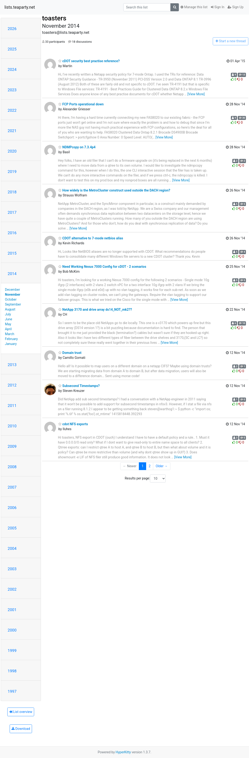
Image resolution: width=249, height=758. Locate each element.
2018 (12, 192)
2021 (12, 130)
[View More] (196, 94)
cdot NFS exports (73, 424)
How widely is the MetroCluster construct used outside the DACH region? (114, 190)
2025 (12, 49)
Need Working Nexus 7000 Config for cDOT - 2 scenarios (102, 266)
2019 (12, 171)
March (9, 334)
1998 (12, 671)
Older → (162, 466)
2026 (12, 28)
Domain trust (69, 353)
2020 (12, 151)
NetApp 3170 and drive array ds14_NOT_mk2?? (95, 309)
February (11, 339)
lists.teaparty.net (19, 7)
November (12, 294)
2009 (12, 446)
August (10, 309)
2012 (12, 385)
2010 (12, 426)
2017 (12, 212)
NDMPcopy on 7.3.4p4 (77, 147)
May (8, 324)
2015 (12, 253)
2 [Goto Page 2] (150, 466)
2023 (12, 90)
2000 (12, 630)
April (8, 329)
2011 (12, 405)
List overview (20, 712)
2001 (12, 609)
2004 (12, 548)
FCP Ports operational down (81, 104)
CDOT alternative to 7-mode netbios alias (90, 238)
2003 (12, 569)
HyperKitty (123, 752)
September (13, 304)
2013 (12, 364)
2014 (12, 273)
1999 (12, 650)
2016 (12, 232)
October (10, 299)
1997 (12, 691)
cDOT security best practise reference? (89, 61)
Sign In (218, 7)
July (8, 314)
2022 (12, 110)
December (12, 289)
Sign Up (235, 7)
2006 (12, 507)
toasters (54, 18)
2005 (12, 528)
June (8, 319)
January (11, 344)
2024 (12, 69)
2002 (12, 589)
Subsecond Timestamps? (79, 386)
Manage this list (194, 7)
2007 (12, 487)
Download (21, 729)
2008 (12, 466)
